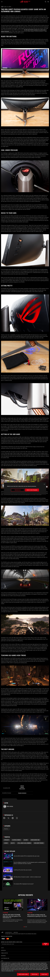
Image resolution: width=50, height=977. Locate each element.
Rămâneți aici (18, 490)
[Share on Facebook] (4, 818)
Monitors (6, 829)
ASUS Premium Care (5, 958)
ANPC (2, 960)
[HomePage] (2, 932)
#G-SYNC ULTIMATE (16, 840)
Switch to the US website (32, 490)
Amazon (22, 785)
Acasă (2, 947)
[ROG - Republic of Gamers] (25, 2)
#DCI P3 (12, 843)
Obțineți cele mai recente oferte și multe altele (11, 942)
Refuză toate (34, 974)
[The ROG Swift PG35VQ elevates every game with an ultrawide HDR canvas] (20, 933)
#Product (6, 840)
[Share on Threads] (17, 818)
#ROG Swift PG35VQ (38, 843)
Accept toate (44, 974)
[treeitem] (13, 911)
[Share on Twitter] (8, 818)
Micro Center (22, 788)
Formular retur (4, 953)
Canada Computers (22, 793)
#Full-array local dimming (24, 843)
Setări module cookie (23, 974)
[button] (2, 1)
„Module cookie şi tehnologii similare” (21, 970)
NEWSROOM (3, 955)
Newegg (22, 787)
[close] (44, 484)
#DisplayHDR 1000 (35, 840)
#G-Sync (26, 840)
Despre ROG (3, 950)
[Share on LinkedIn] (13, 818)
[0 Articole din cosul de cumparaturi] (48, 1)
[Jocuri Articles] (8, 932)
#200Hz (6, 843)
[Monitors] (16, 932)
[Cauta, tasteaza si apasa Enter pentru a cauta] (45, 1)
